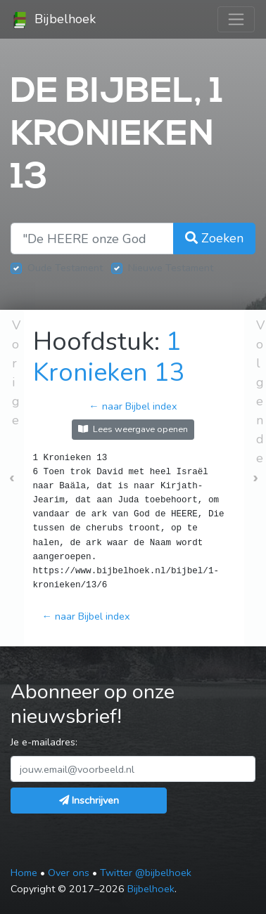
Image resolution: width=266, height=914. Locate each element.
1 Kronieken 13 (109, 357)
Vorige (16, 373)
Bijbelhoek (53, 20)
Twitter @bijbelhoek (145, 873)
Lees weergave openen (133, 429)
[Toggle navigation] (236, 19)
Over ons (68, 873)
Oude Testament (65, 268)
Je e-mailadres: (44, 742)
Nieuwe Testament (170, 268)
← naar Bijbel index (133, 406)
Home (24, 873)
